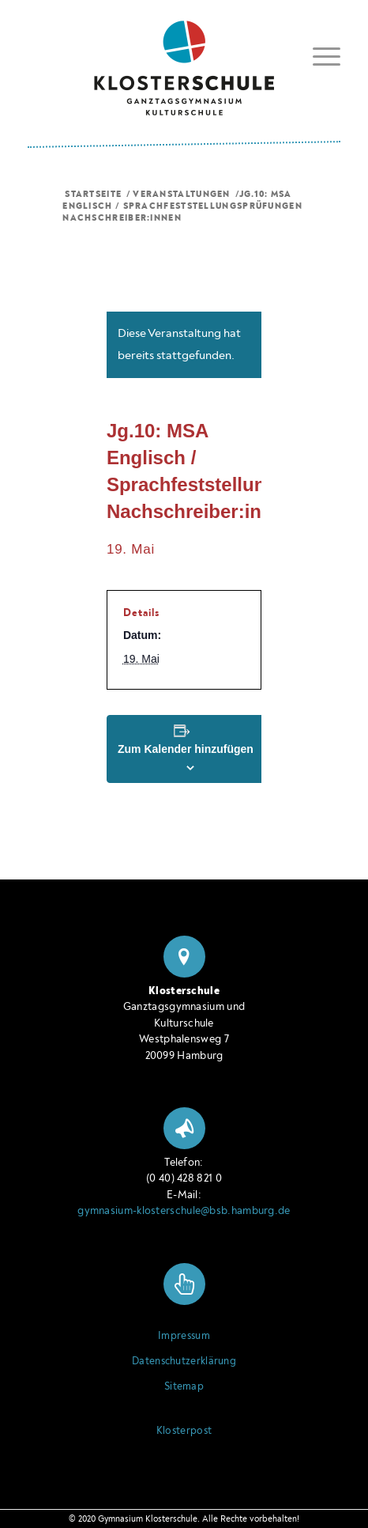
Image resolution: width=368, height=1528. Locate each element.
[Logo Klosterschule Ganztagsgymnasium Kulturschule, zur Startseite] (184, 62)
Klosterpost (184, 1430)
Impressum (184, 1335)
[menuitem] (318, 56)
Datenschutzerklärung (184, 1361)
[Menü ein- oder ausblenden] (318, 53)
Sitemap (184, 1386)
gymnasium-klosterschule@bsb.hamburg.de (183, 1210)
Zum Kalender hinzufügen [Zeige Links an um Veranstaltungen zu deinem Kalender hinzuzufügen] (185, 749)
